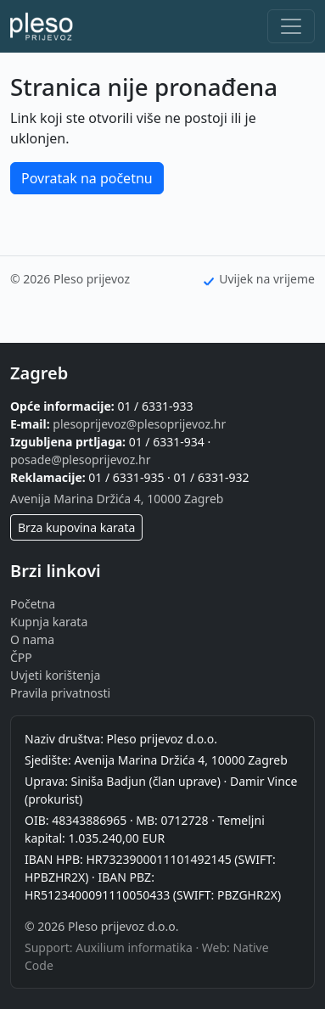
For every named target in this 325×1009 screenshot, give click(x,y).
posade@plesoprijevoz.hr (80, 459)
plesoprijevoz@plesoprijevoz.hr (139, 424)
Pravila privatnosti (60, 693)
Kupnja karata (48, 622)
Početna (32, 604)
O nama (32, 639)
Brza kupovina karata (76, 527)
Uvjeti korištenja (55, 675)
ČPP (21, 657)
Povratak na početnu (87, 178)
